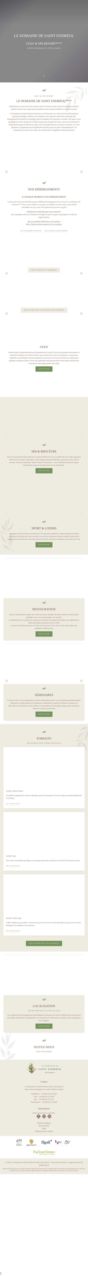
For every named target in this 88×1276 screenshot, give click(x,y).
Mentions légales (44, 1123)
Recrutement (44, 1126)
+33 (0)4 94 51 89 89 (46, 1096)
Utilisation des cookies (44, 1131)
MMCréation (44, 1165)
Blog (44, 1128)
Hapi (71, 1162)
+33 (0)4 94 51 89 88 (49, 1102)
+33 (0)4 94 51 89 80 (49, 1094)
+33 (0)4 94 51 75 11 (46, 1099)
